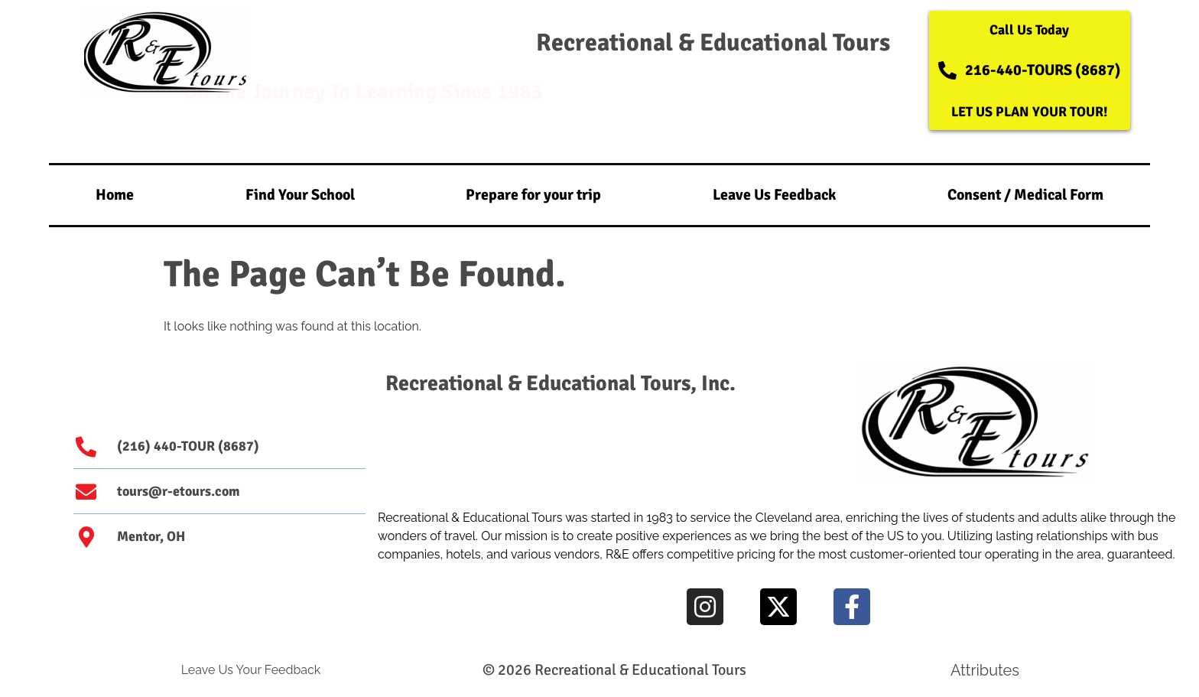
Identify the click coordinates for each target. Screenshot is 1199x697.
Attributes (984, 670)
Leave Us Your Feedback (251, 670)
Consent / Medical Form (1025, 194)
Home (115, 194)
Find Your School (300, 194)
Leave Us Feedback (774, 194)
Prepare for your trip (533, 194)
